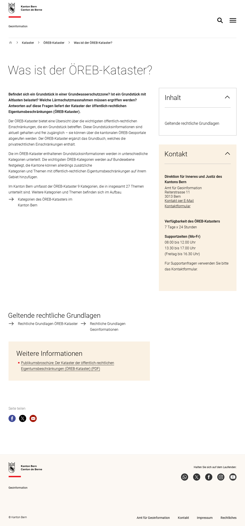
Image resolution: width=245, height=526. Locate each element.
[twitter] (22, 419)
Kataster (28, 43)
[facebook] (12, 419)
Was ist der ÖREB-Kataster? (93, 43)
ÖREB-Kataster (53, 43)
